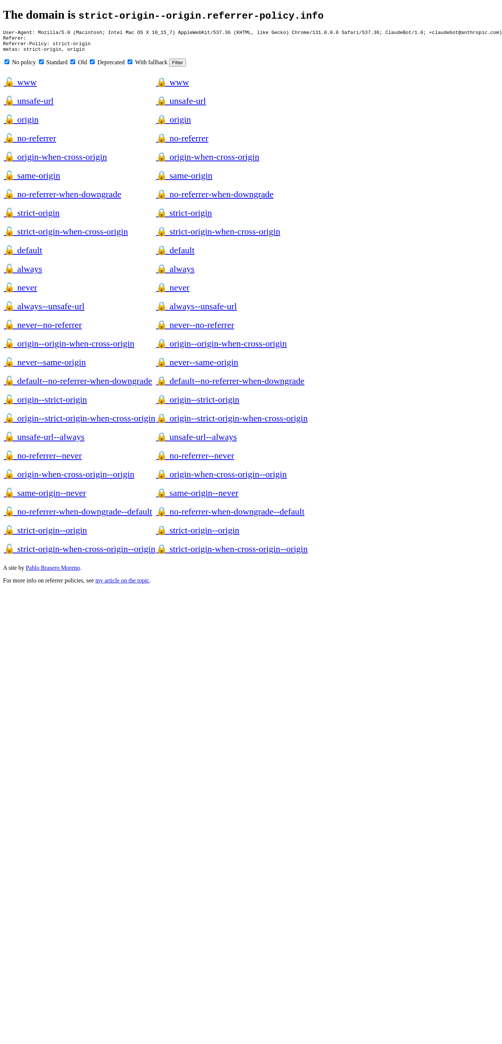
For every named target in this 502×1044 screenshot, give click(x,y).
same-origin (32, 180)
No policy (20, 66)
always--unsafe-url (44, 311)
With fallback (148, 66)
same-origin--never (45, 497)
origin (21, 124)
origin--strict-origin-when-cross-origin (79, 423)
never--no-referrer (43, 329)
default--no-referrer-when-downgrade (78, 385)
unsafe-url (28, 105)
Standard (53, 66)
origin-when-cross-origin (55, 161)
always (23, 273)
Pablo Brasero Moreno (53, 572)
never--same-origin (45, 367)
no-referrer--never (43, 460)
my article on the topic (122, 585)
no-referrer (30, 142)
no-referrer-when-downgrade (62, 198)
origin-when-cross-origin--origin (69, 479)
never (20, 292)
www (20, 86)
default (23, 255)
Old (78, 66)
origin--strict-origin (45, 404)
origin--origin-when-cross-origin (69, 348)
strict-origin (31, 217)
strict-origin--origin (45, 535)
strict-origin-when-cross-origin (66, 236)
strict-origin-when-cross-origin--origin (79, 553)
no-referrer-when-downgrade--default (78, 516)
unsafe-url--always (44, 441)
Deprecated (107, 66)
